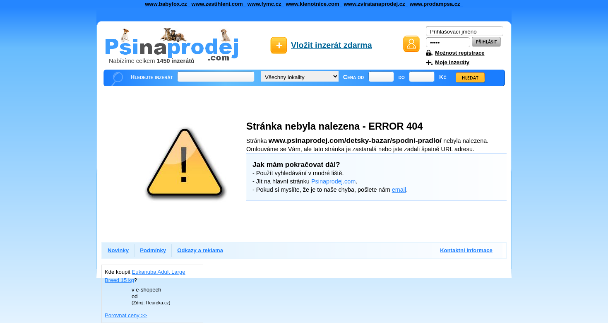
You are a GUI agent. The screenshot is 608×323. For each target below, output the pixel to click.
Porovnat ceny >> (126, 315)
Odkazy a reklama (200, 250)
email (399, 189)
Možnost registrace (459, 53)
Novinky (118, 250)
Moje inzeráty (452, 62)
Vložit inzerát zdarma (331, 45)
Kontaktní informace (466, 250)
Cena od (353, 77)
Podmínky (153, 250)
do (402, 77)
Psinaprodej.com (333, 181)
